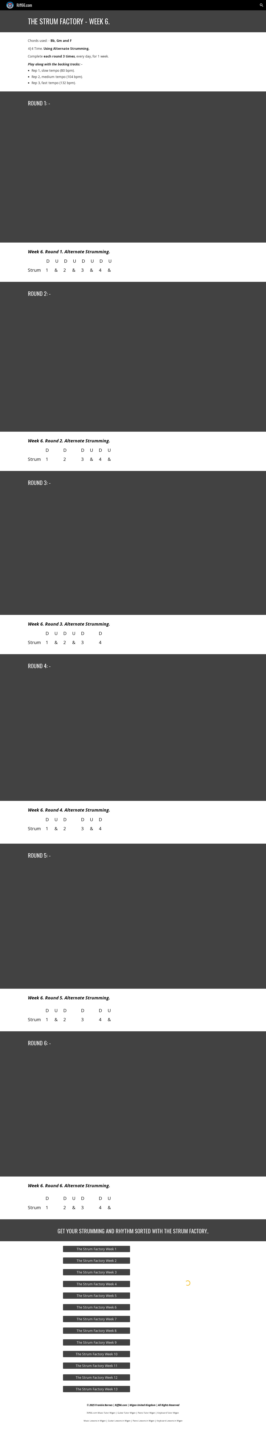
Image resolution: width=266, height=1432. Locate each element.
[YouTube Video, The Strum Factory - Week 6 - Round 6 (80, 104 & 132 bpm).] (133, 1115)
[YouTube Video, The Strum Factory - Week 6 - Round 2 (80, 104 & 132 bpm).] (133, 367)
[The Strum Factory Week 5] (96, 1295)
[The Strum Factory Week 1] (96, 1249)
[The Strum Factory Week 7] (96, 1319)
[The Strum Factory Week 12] (96, 1377)
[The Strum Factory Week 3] (96, 1272)
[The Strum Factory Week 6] (96, 1307)
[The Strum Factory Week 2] (96, 1260)
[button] (261, 5)
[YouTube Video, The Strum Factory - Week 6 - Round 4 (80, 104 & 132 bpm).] (133, 738)
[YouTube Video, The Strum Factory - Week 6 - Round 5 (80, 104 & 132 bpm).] (133, 927)
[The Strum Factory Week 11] (96, 1365)
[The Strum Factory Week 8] (96, 1330)
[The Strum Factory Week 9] (96, 1342)
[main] (133, 21)
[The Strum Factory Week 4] (96, 1284)
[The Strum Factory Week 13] (96, 1389)
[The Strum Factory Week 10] (96, 1354)
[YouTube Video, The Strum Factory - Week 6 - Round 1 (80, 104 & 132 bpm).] (133, 178)
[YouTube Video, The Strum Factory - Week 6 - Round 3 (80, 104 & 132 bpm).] (133, 553)
